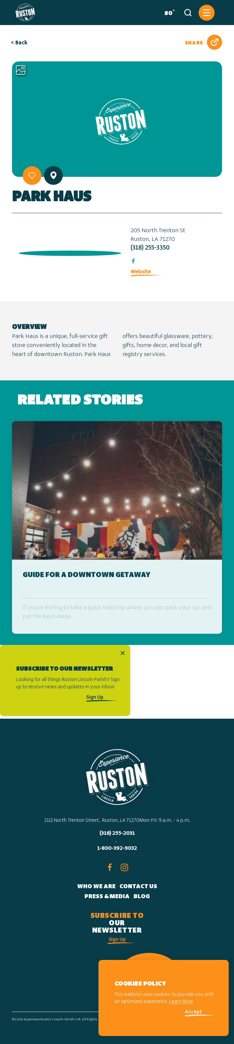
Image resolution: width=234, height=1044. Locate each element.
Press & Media (107, 897)
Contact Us (138, 887)
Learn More (181, 1001)
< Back (19, 43)
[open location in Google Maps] (68, 252)
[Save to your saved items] (32, 175)
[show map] (53, 175)
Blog (142, 897)
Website (141, 272)
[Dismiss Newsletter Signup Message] (122, 653)
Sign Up (94, 697)
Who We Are (96, 887)
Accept (193, 1012)
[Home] (25, 12)
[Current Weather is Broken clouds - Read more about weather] (168, 13)
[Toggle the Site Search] (188, 13)
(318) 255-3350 (150, 248)
